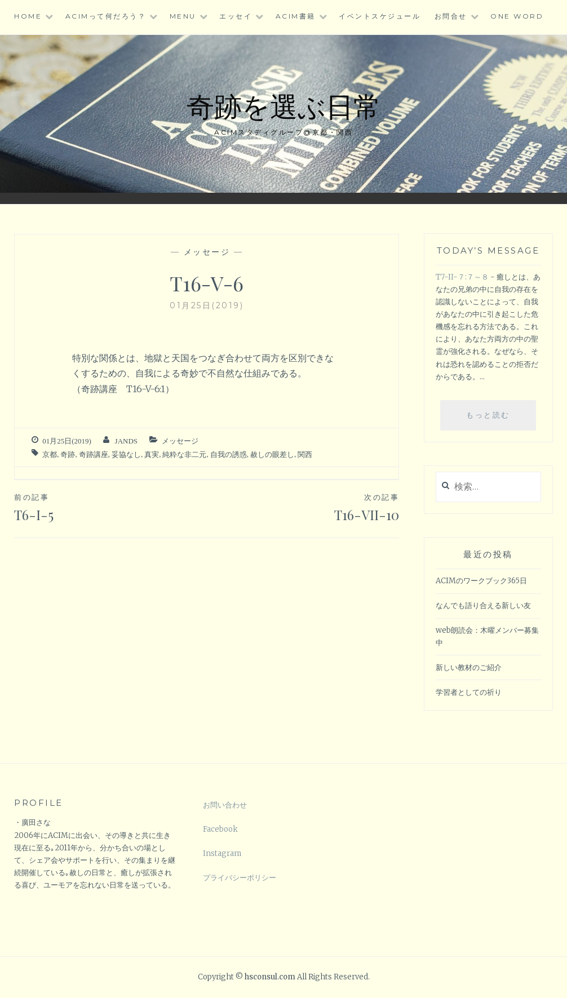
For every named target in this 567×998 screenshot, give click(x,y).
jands (126, 441)
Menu (183, 16)
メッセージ (207, 252)
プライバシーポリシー (239, 877)
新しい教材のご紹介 (469, 667)
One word (516, 16)
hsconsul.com (271, 977)
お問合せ (451, 16)
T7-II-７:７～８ (462, 277)
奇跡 (67, 454)
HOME (28, 16)
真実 (151, 454)
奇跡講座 (93, 454)
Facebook (220, 829)
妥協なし (126, 454)
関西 (305, 454)
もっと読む (495, 419)
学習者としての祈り (469, 692)
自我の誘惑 (228, 454)
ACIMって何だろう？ (106, 16)
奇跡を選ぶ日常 (283, 105)
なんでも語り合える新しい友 (483, 605)
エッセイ (235, 16)
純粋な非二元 (184, 454)
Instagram (222, 853)
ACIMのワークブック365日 (481, 581)
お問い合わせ (225, 805)
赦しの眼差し (272, 454)
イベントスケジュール (379, 16)
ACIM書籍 (296, 16)
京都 (49, 454)
